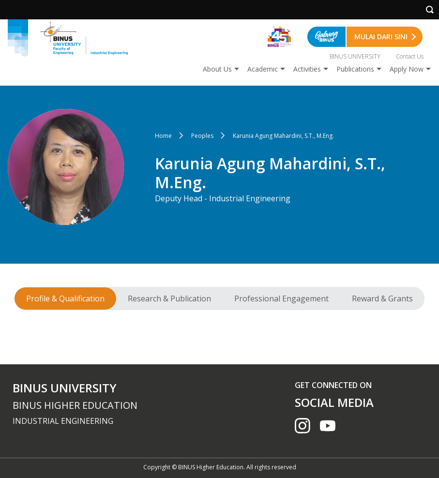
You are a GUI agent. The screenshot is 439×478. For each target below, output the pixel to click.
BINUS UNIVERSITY (355, 56)
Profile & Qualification (65, 298)
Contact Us (410, 56)
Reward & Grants (382, 298)
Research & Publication (169, 298)
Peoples (202, 136)
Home (163, 136)
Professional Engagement (281, 298)
